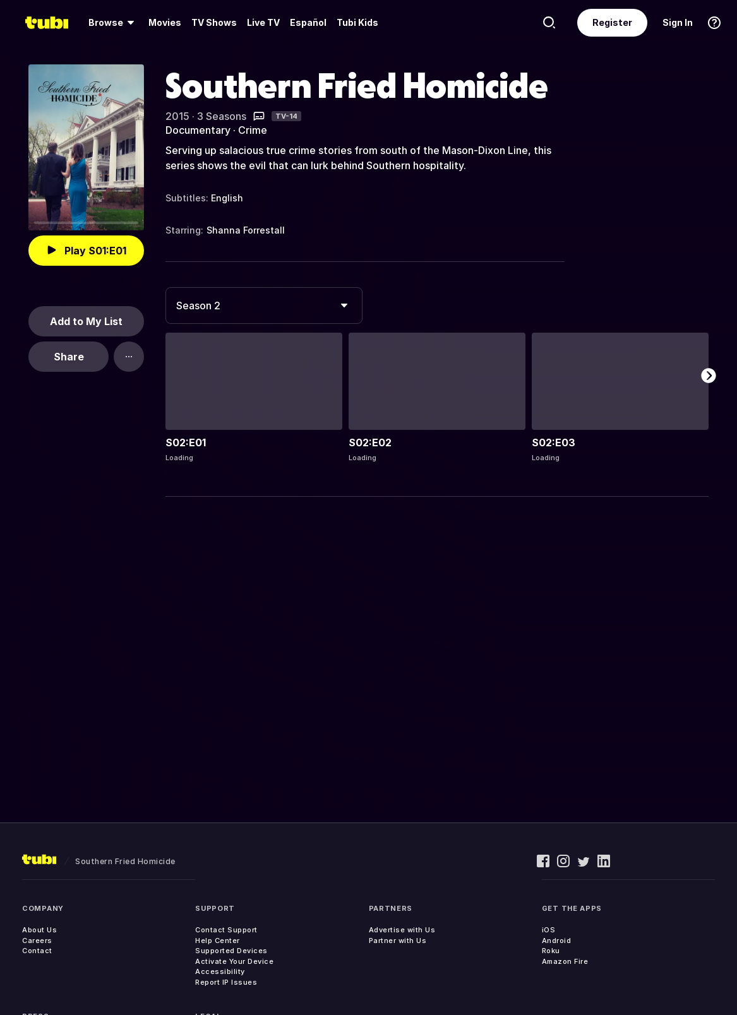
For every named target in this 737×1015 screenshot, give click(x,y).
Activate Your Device (234, 961)
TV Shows (214, 22)
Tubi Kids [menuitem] (357, 22)
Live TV (263, 22)
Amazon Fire (565, 961)
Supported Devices (231, 950)
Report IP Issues (226, 982)
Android (557, 940)
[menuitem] (113, 22)
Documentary (198, 130)
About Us (39, 929)
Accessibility (220, 971)
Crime (252, 130)
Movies (164, 22)
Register (612, 22)
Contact (37, 950)
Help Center (217, 940)
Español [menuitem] (308, 22)
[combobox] (264, 305)
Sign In (677, 22)
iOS (549, 929)
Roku (551, 950)
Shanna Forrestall (246, 230)
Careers (37, 940)
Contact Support (226, 929)
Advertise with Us (402, 929)
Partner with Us (398, 940)
